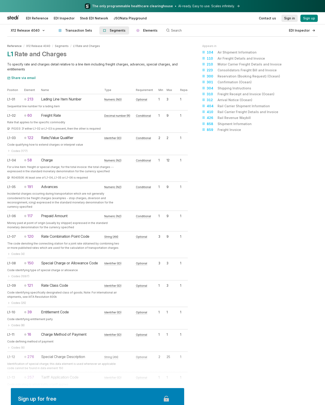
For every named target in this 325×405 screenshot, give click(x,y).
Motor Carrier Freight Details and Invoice (242, 64)
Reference (14, 46)
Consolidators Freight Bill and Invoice (239, 70)
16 (27, 334)
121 (28, 285)
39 (28, 312)
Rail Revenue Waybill (226, 117)
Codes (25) (16, 303)
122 (28, 137)
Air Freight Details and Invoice (233, 58)
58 (28, 160)
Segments (62, 46)
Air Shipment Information (229, 52)
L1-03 (11, 138)
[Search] (225, 30)
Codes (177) (17, 150)
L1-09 (11, 285)
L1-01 (11, 99)
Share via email (21, 78)
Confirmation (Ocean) (227, 82)
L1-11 (10, 334)
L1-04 (11, 160)
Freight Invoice (221, 129)
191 (28, 186)
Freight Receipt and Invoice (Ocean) (238, 94)
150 (29, 263)
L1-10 (11, 312)
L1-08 (11, 263)
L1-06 (11, 216)
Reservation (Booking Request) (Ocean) (241, 76)
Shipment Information (227, 123)
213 (28, 99)
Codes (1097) (18, 276)
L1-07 (11, 236)
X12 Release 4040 (38, 46)
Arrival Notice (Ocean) (227, 100)
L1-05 (11, 187)
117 (28, 216)
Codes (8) (16, 325)
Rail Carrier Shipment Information (236, 106)
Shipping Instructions (226, 88)
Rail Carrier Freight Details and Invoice (240, 111)
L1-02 (11, 115)
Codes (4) (16, 254)
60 (28, 115)
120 (29, 236)
